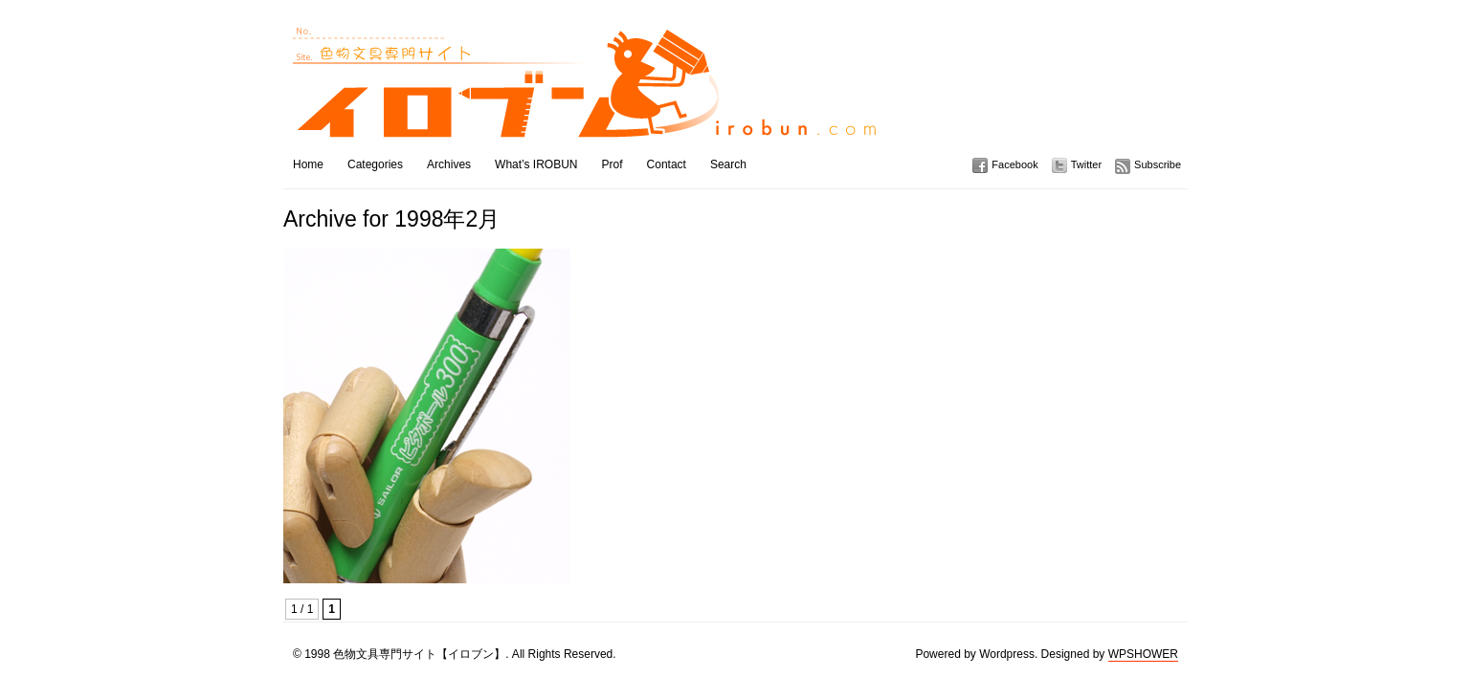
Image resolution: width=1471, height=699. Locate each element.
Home (308, 164)
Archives (449, 164)
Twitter (1086, 164)
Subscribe (1157, 164)
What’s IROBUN (536, 164)
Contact (666, 164)
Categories (375, 164)
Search (728, 164)
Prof (612, 164)
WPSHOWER (1143, 654)
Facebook (1014, 164)
